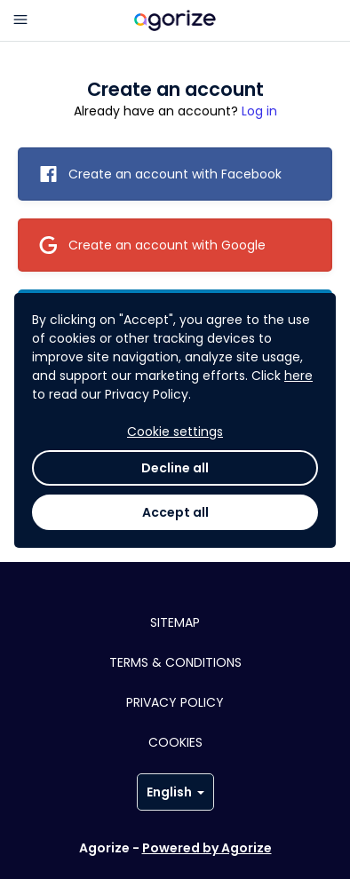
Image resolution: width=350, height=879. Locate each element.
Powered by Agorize (207, 848)
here (298, 375)
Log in (259, 111)
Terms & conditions (175, 662)
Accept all (175, 512)
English (175, 792)
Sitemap (175, 622)
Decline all (175, 468)
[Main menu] (20, 20)
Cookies (175, 742)
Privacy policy (175, 702)
